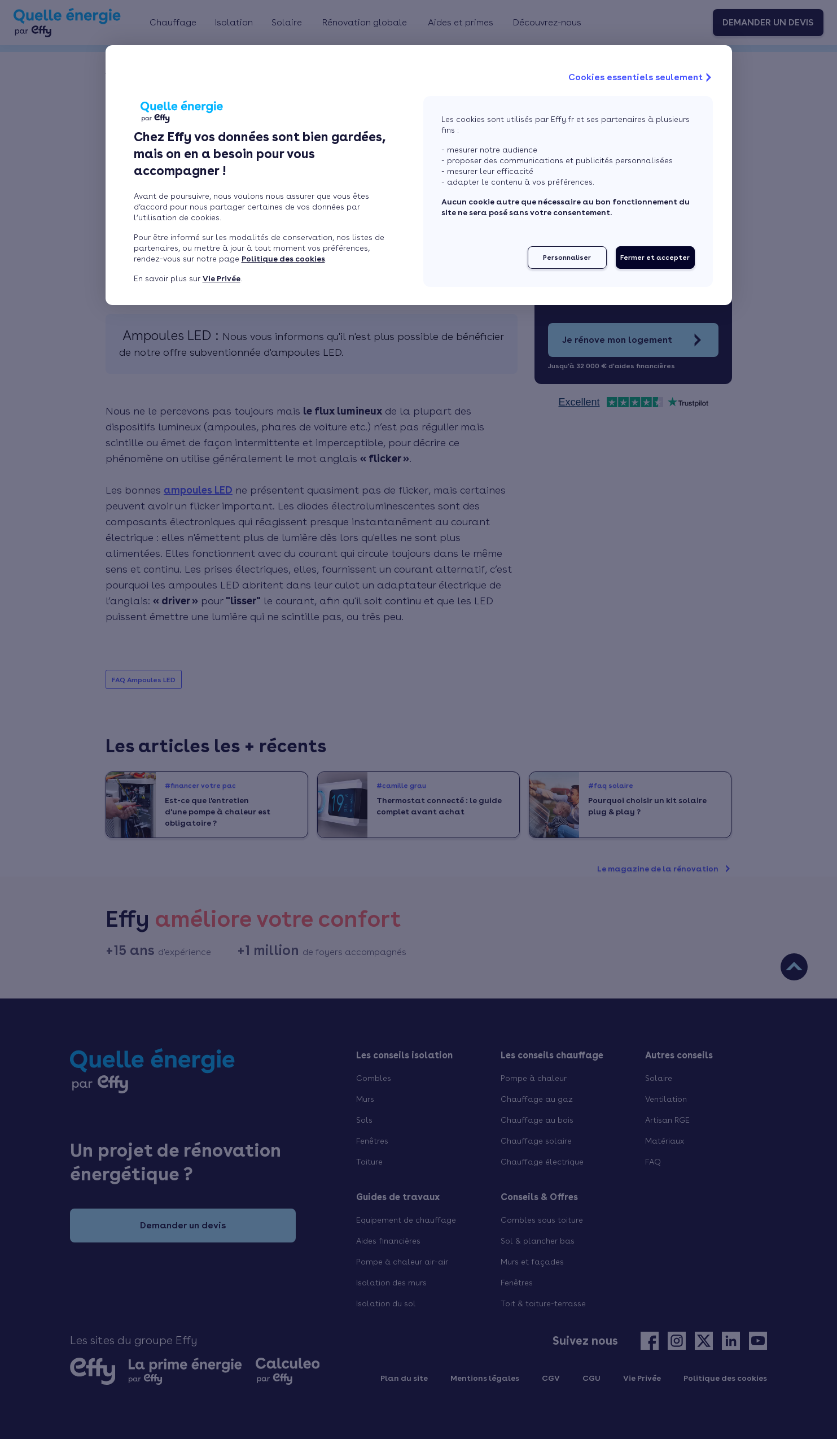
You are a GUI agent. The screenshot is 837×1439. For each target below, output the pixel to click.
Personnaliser (567, 257)
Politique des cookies (283, 258)
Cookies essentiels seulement (641, 77)
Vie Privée (221, 278)
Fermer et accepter (655, 257)
